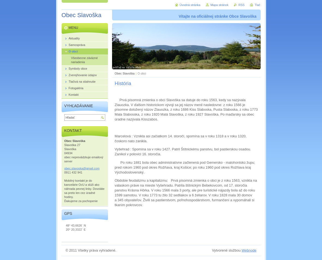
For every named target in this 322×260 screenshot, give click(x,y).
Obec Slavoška (125, 73)
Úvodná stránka (190, 5)
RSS (242, 5)
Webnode (249, 250)
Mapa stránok (219, 5)
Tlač (257, 5)
